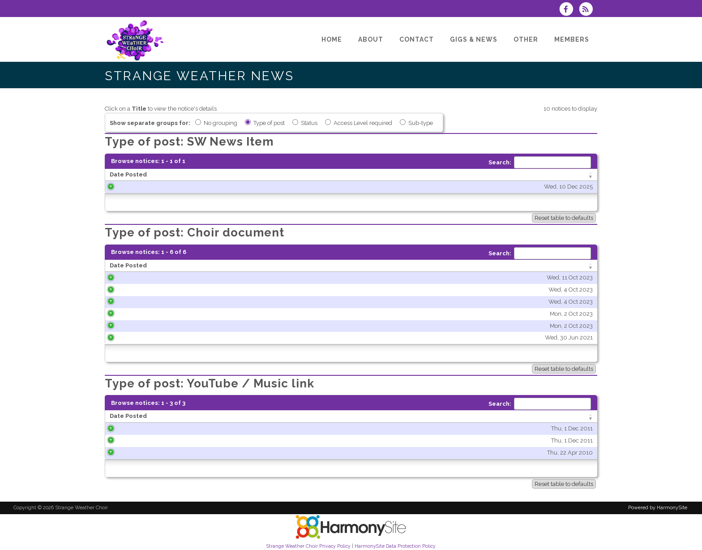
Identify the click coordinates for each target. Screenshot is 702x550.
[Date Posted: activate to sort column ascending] (190, 175)
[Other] (525, 39)
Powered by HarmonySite (657, 508)
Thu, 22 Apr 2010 (185, 452)
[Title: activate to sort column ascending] (436, 175)
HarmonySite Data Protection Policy (395, 546)
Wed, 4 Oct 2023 (227, 289)
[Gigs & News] (473, 39)
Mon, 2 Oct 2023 (227, 313)
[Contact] (416, 39)
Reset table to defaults (564, 218)
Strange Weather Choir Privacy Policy (308, 546)
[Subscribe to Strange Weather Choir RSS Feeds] (588, 10)
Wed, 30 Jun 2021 (225, 337)
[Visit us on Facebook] (569, 10)
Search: (539, 162)
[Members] (571, 39)
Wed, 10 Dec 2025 (247, 186)
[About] (370, 39)
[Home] (331, 39)
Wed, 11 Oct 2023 (226, 277)
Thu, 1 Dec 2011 (187, 428)
